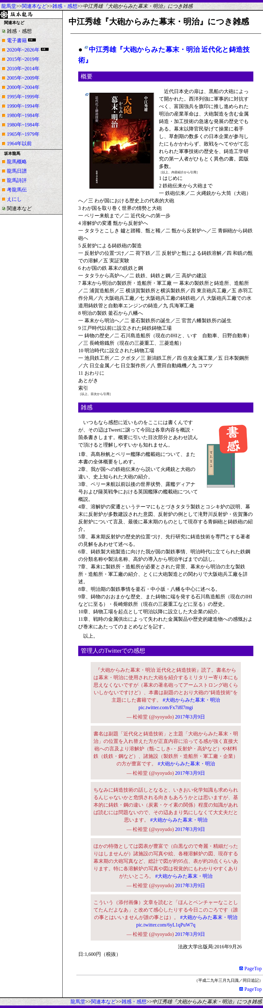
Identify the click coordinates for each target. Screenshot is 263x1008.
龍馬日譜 (17, 171)
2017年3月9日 (190, 716)
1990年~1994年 (23, 106)
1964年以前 (19, 143)
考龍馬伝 (17, 189)
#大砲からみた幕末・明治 (191, 700)
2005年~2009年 (23, 78)
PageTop (250, 968)
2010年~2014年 (23, 68)
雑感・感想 (64, 6)
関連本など (34, 6)
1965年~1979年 (23, 134)
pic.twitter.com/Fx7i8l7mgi (165, 707)
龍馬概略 (17, 161)
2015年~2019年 (23, 59)
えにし (14, 199)
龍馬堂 (8, 6)
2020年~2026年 (23, 49)
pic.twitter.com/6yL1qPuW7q (165, 924)
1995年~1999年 (23, 96)
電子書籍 (17, 40)
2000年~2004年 (23, 87)
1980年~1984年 (23, 115)
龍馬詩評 (17, 180)
